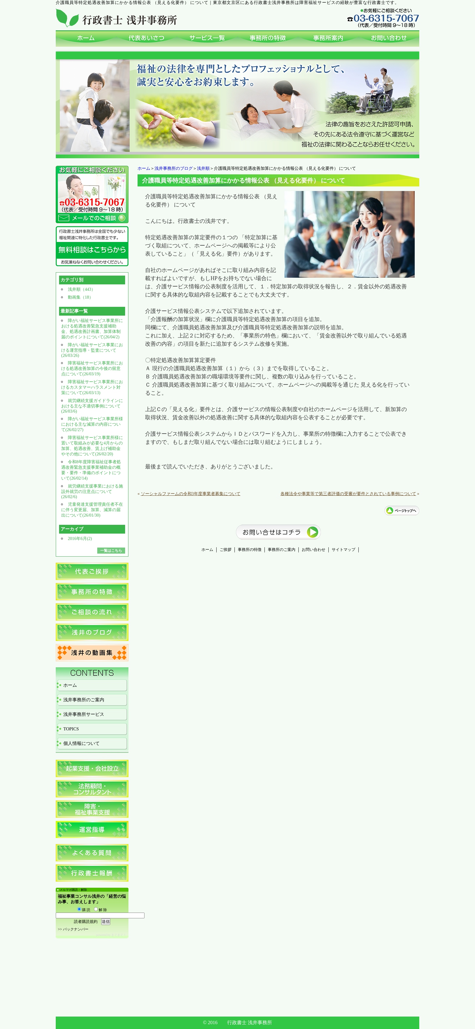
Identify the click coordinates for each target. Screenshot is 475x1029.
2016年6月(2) (80, 538)
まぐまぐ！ (118, 935)
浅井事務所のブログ (173, 168)
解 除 (100, 910)
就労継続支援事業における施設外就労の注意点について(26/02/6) (92, 491)
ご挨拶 (225, 550)
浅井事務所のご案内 (83, 699)
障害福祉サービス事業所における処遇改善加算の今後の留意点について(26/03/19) (92, 368)
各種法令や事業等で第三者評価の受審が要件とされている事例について (348, 493)
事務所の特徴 (249, 550)
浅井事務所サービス (83, 714)
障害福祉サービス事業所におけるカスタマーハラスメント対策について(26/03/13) (92, 387)
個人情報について (81, 743)
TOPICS (71, 728)
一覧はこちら (111, 550)
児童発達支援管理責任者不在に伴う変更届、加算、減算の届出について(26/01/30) (92, 510)
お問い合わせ (313, 550)
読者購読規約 (86, 921)
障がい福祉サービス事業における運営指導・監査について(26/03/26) (92, 350)
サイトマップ (343, 550)
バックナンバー (75, 929)
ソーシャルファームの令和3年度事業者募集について (191, 493)
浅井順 (203, 168)
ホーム (144, 168)
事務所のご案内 (281, 550)
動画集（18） (80, 297)
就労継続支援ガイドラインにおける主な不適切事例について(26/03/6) (92, 406)
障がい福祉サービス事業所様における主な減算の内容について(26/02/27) (92, 424)
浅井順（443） (81, 289)
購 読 (83, 910)
